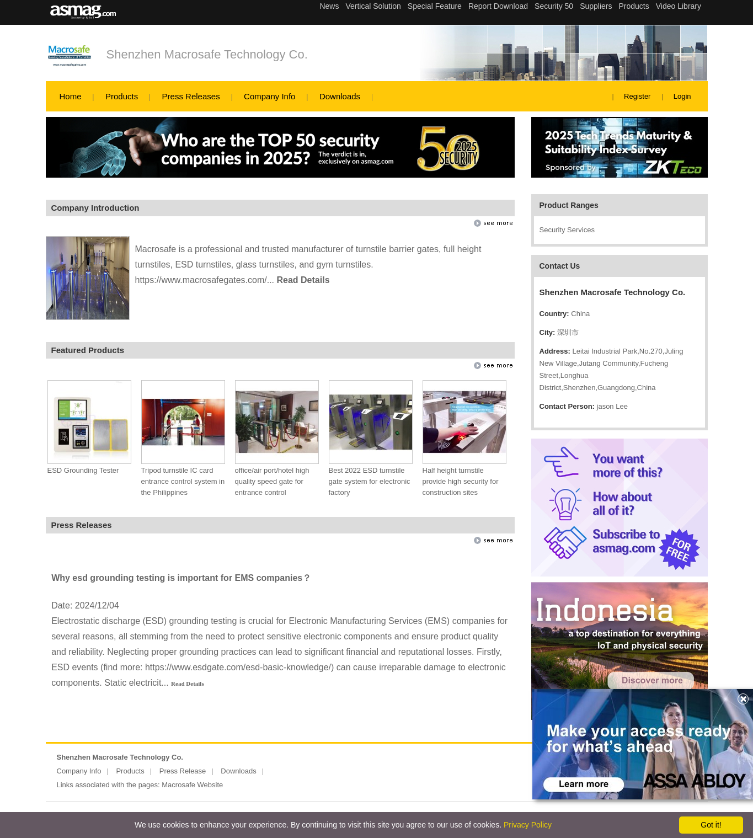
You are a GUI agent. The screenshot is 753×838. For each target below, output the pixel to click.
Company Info (269, 96)
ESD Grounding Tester (83, 470)
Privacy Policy (528, 824)
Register (637, 96)
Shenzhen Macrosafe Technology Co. (207, 54)
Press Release (182, 771)
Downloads (339, 96)
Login (682, 96)
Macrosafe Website (192, 785)
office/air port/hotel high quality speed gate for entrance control (272, 481)
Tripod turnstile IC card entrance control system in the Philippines (183, 481)
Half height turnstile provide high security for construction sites (461, 481)
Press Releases (191, 96)
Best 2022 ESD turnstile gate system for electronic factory (369, 481)
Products (121, 96)
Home (71, 96)
